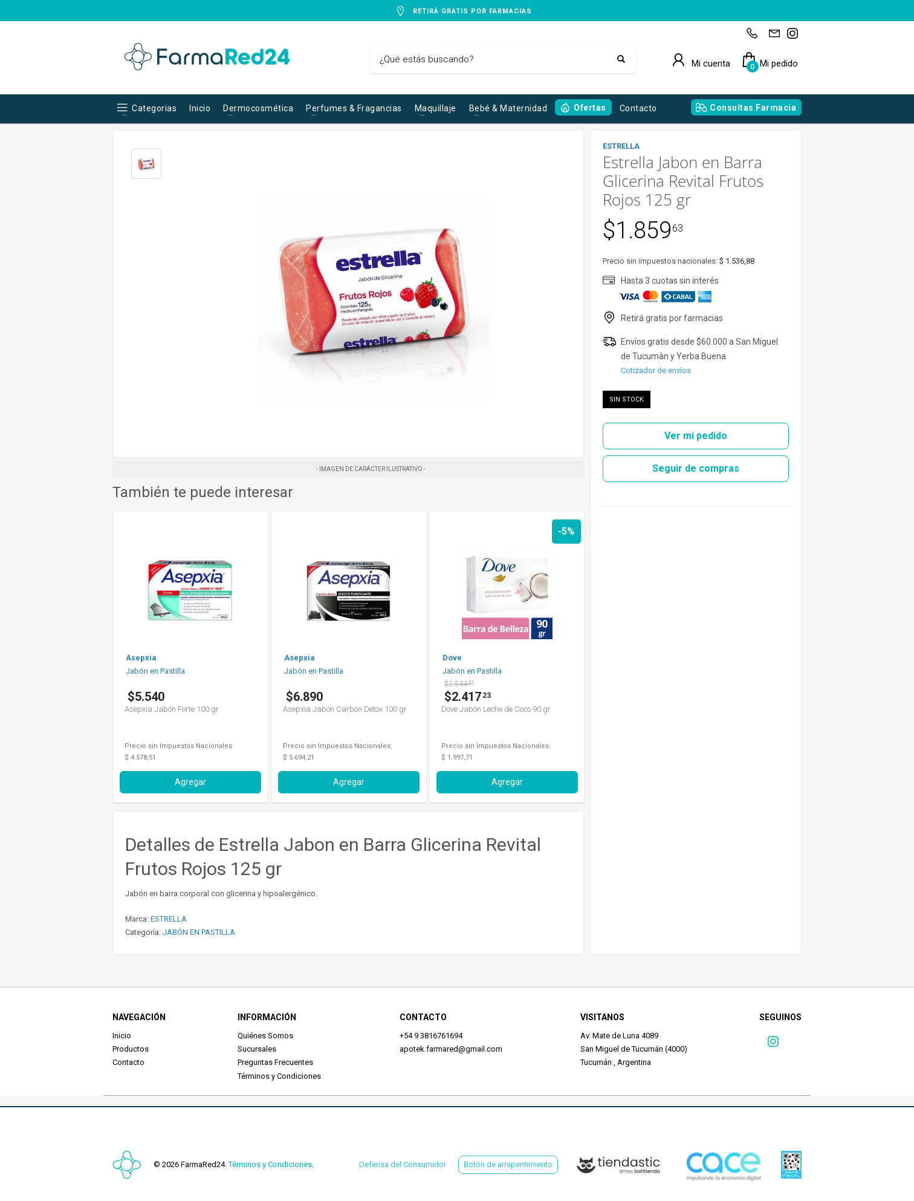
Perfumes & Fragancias (354, 108)
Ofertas (590, 107)
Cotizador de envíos (656, 370)
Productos (130, 1048)
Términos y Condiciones (279, 1076)
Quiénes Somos (265, 1035)
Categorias (154, 108)
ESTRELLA (169, 918)
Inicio (199, 108)
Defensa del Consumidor (402, 1164)
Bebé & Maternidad (508, 108)
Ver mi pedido (695, 435)
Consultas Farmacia (753, 107)
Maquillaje (435, 108)
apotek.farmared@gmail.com (451, 1048)
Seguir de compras (695, 468)
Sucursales (257, 1048)
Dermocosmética (258, 108)
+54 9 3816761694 (431, 1035)
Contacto (638, 108)
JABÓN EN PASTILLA (199, 932)
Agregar (190, 781)
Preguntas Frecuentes (275, 1062)
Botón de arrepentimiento (508, 1164)
